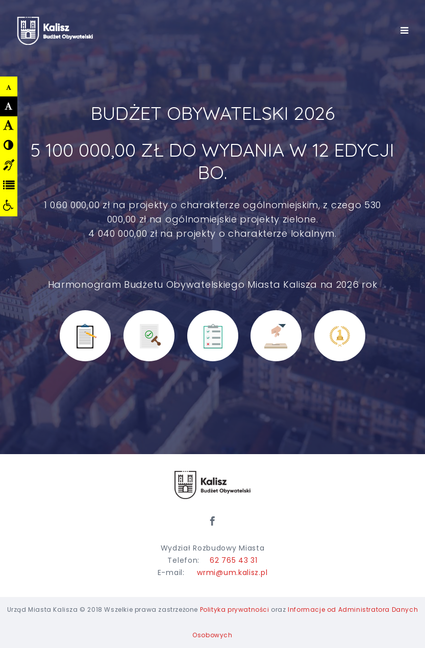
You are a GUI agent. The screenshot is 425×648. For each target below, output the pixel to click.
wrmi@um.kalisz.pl (232, 572)
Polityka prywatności (234, 609)
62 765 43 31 (233, 560)
